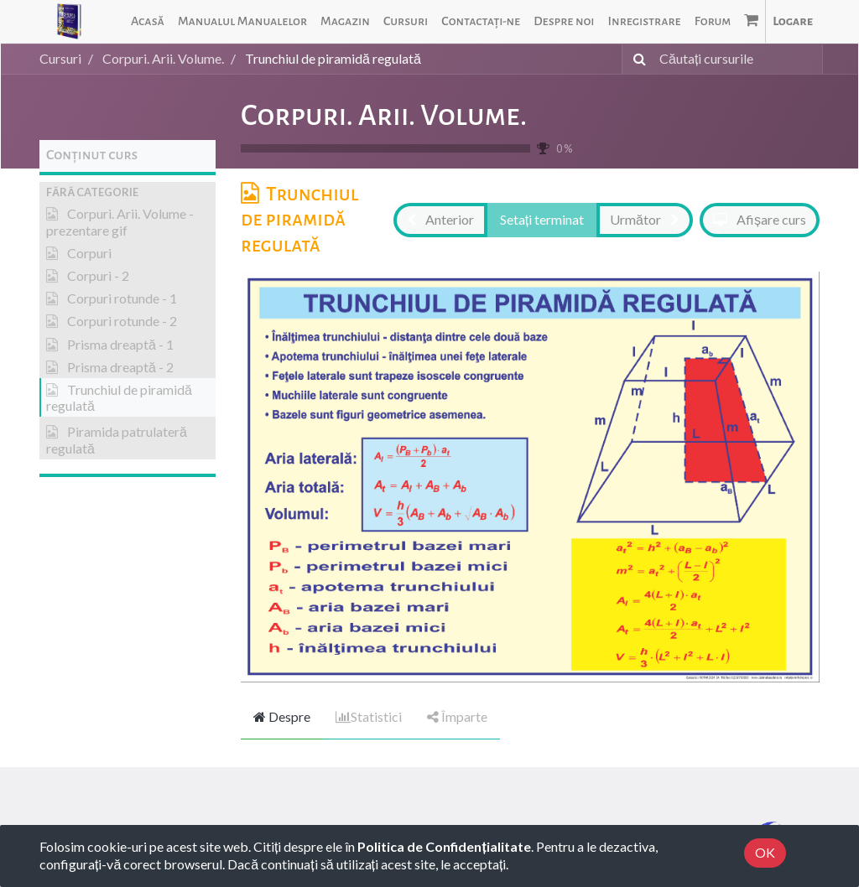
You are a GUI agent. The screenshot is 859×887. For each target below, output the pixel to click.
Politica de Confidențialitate (443, 846)
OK (765, 852)
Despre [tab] (281, 716)
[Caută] (636, 59)
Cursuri (60, 58)
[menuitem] (147, 21)
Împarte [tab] (457, 716)
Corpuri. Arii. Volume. (384, 115)
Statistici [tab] (369, 716)
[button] (127, 192)
